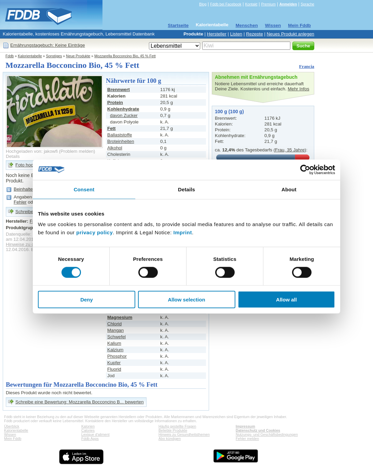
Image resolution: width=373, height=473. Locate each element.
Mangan (115, 330)
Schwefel (116, 336)
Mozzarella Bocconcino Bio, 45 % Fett (124, 56)
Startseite (178, 25)
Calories (88, 430)
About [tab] (288, 189)
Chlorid (114, 323)
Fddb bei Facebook (225, 4)
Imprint (183, 232)
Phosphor (117, 356)
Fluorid (114, 369)
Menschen (247, 25)
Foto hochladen (31, 164)
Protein (115, 102)
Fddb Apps (90, 439)
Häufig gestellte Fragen (177, 426)
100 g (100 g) (229, 111)
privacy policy (94, 232)
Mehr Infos (298, 88)
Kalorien (88, 426)
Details (13, 156)
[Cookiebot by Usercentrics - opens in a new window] (305, 169)
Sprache (307, 4)
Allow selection (186, 299)
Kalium (114, 343)
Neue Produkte (78, 56)
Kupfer (114, 362)
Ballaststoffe (119, 134)
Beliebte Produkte (172, 430)
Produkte (193, 33)
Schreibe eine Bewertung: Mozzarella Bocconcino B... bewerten (79, 401)
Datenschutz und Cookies (258, 430)
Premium (268, 4)
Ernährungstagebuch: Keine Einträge (47, 45)
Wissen (273, 25)
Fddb (9, 56)
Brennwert (118, 89)
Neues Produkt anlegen (290, 33)
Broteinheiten (120, 141)
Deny (86, 299)
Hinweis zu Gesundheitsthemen (184, 434)
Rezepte (254, 33)
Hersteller (216, 33)
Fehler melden (247, 439)
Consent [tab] (84, 189)
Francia (306, 66)
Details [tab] (186, 189)
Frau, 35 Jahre (290, 149)
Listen (236, 33)
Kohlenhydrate (123, 109)
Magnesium (119, 317)
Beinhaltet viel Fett (32, 189)
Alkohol (114, 147)
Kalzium (115, 349)
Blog (202, 4)
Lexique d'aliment (95, 434)
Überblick (11, 426)
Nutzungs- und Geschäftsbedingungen (267, 434)
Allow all (286, 299)
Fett (111, 128)
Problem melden (77, 151)
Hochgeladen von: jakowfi (32, 151)
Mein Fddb (299, 25)
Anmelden (288, 4)
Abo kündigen (169, 439)
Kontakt (251, 4)
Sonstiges (54, 56)
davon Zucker (124, 115)
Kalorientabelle (212, 24)
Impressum (245, 426)
